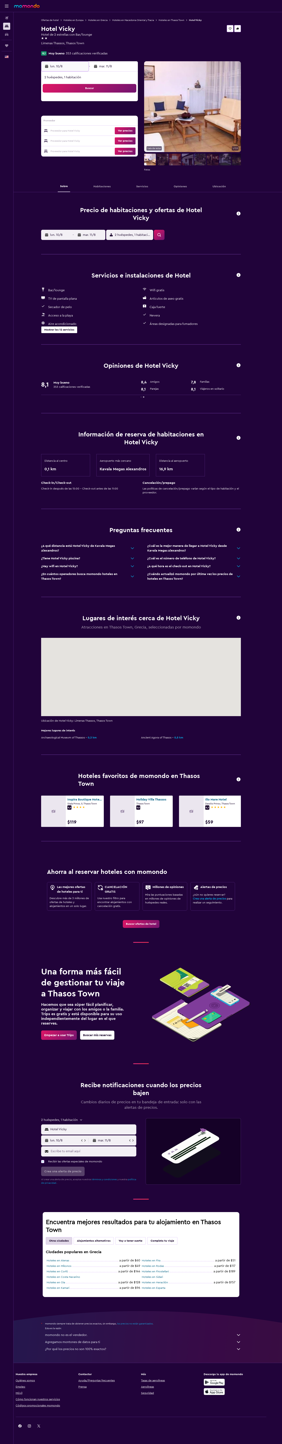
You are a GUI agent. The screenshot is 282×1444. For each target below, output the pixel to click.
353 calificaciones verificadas (93, 53)
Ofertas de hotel (57, 20)
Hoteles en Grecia (104, 20)
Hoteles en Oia (62, 1282)
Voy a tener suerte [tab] (137, 1240)
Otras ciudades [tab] (66, 1240)
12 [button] (97, 121)
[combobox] (99, 1129)
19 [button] (97, 131)
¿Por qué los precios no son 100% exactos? (150, 1349)
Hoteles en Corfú (64, 1271)
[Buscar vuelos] (7, 18)
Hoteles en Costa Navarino (70, 1277)
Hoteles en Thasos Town (178, 20)
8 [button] (125, 112)
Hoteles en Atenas (64, 1260)
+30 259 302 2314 (60, 48)
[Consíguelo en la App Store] (226, 1391)
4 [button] (88, 112)
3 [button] (78, 112)
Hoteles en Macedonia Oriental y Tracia (140, 20)
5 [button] (97, 112)
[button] (6, 6)
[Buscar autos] (7, 34)
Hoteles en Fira (158, 1260)
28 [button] (116, 140)
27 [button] (106, 140)
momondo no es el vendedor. (150, 1335)
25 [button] (87, 140)
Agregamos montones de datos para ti (150, 1342)
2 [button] (135, 103)
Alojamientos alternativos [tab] (100, 1240)
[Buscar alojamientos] (7, 26)
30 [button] (134, 140)
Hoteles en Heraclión (162, 1282)
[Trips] (7, 46)
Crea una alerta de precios (216, 898)
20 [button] (106, 131)
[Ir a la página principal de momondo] (27, 6)
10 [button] (78, 121)
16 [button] (134, 121)
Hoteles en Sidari (159, 1277)
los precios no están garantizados (142, 1323)
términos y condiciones (111, 1179)
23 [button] (134, 131)
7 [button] (116, 112)
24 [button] (78, 140)
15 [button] (125, 121)
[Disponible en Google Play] (226, 1382)
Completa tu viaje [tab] (169, 1240)
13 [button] (106, 121)
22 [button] (125, 131)
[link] (147, 924)
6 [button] (106, 112)
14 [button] (115, 121)
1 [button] (125, 103)
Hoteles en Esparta (160, 1288)
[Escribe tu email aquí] (99, 1151)
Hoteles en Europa (80, 20)
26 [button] (97, 140)
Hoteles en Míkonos (65, 1266)
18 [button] (87, 131)
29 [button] (125, 140)
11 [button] (87, 121)
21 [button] (115, 131)
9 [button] (135, 112)
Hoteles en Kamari (64, 1288)
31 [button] (78, 149)
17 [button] (78, 131)
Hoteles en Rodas (160, 1266)
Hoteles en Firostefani (162, 1271)
